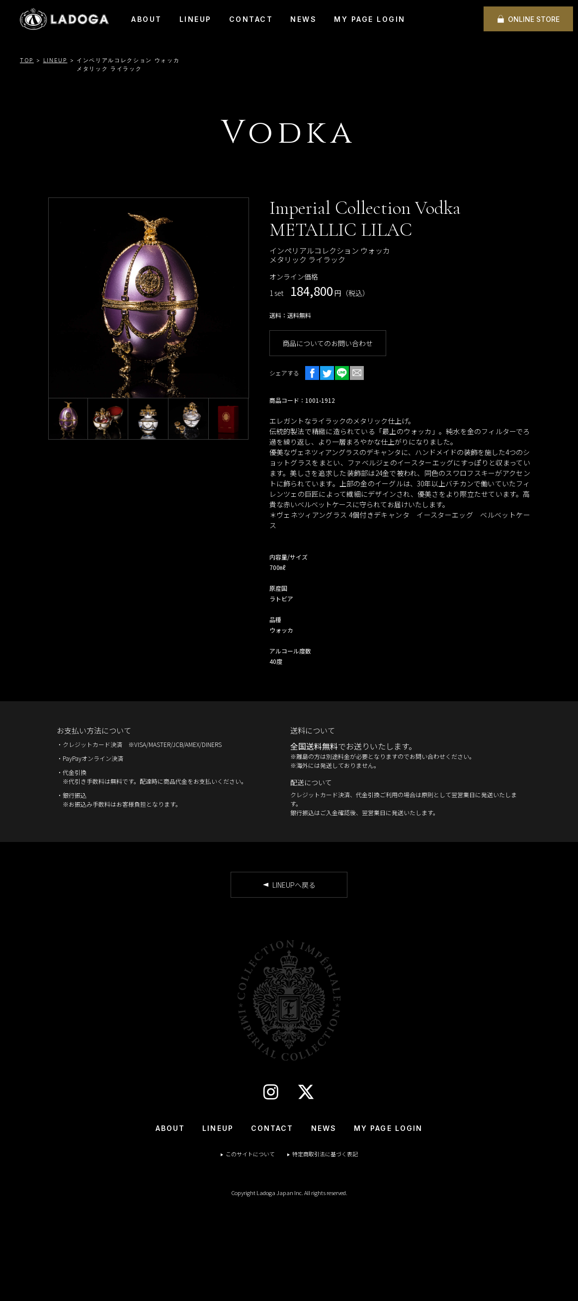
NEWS (303, 19)
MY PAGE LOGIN (370, 19)
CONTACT (251, 19)
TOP (27, 60)
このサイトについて (250, 1154)
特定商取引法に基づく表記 (325, 1154)
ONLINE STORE (534, 19)
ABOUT (146, 19)
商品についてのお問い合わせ (327, 343)
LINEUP (195, 19)
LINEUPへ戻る (294, 885)
